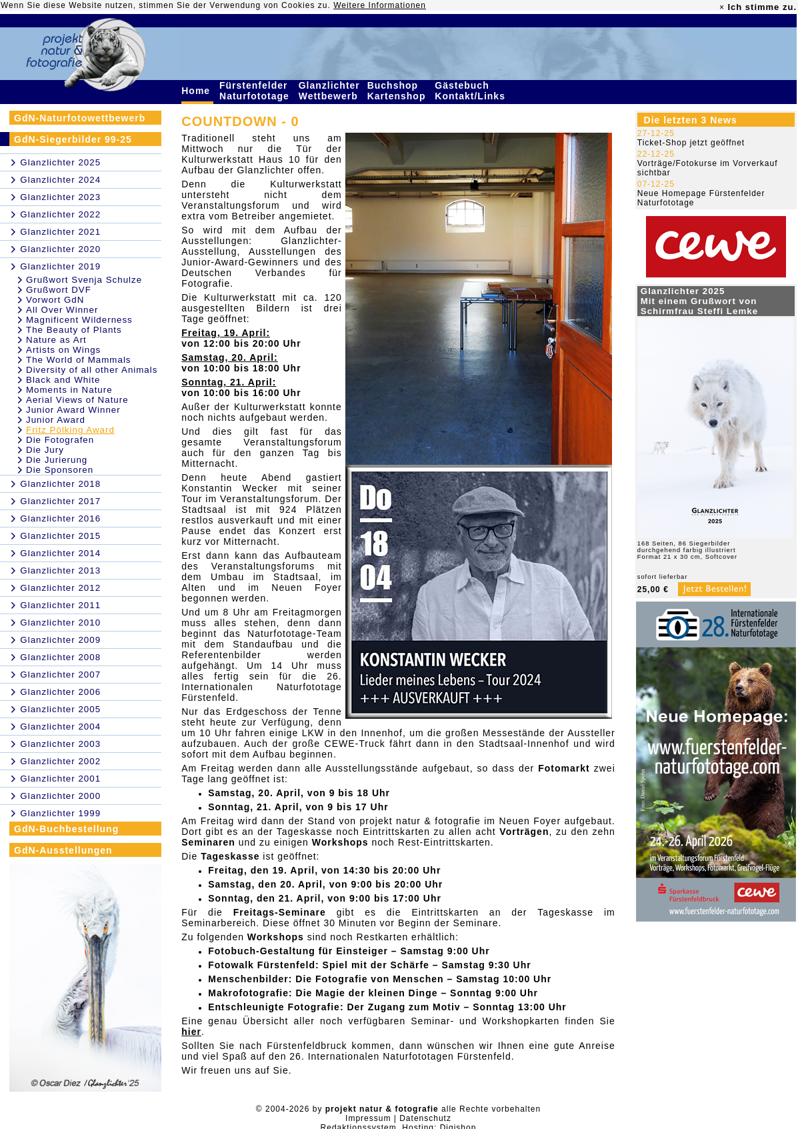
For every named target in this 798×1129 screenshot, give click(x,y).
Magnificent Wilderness (79, 320)
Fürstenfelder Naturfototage (256, 90)
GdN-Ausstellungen (63, 850)
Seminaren (208, 842)
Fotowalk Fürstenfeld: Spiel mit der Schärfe (318, 965)
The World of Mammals (78, 360)
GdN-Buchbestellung (66, 829)
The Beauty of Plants (74, 330)
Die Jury (45, 450)
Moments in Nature (69, 390)
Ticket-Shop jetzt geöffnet (691, 142)
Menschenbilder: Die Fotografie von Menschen (325, 979)
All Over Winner (62, 310)
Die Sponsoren (59, 470)
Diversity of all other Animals (91, 370)
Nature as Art (56, 340)
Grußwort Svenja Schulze (84, 280)
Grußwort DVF (58, 290)
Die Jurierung (56, 460)
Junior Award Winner (73, 410)
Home (197, 90)
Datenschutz (425, 1118)
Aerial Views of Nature (77, 400)
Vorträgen (524, 831)
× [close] (722, 7)
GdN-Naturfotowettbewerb (79, 118)
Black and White (63, 380)
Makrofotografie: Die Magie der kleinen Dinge (322, 993)
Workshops (340, 842)
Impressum (368, 1118)
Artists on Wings (63, 350)
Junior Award (55, 420)
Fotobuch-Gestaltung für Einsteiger (298, 951)
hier (191, 1031)
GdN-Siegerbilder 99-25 (73, 139)
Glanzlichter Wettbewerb (330, 90)
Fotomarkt (563, 768)
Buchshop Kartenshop (398, 90)
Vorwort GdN (55, 300)
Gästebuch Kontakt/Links (471, 90)
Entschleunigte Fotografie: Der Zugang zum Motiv (334, 1007)
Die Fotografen (60, 440)
